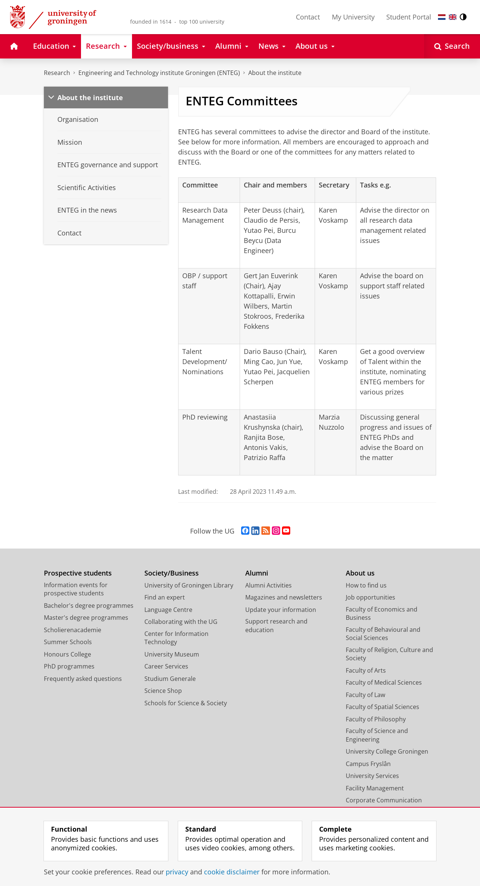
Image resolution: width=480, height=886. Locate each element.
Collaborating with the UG (181, 622)
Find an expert (164, 597)
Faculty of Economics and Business (381, 613)
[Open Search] (452, 46)
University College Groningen (387, 751)
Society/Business (171, 573)
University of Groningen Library (188, 585)
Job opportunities (370, 597)
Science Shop (163, 691)
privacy (177, 871)
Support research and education (276, 625)
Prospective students (78, 573)
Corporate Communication (384, 800)
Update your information (280, 610)
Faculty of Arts (366, 670)
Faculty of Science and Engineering (377, 735)
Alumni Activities (268, 585)
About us (360, 573)
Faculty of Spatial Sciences (382, 707)
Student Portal (408, 16)
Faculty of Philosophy (376, 719)
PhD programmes (69, 666)
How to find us (366, 585)
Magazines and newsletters (283, 597)
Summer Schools (68, 642)
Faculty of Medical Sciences (384, 682)
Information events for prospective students (76, 589)
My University (353, 16)
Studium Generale (170, 679)
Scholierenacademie (72, 630)
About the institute (275, 73)
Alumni (256, 573)
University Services (372, 776)
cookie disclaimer (232, 871)
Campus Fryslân (368, 764)
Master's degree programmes (86, 617)
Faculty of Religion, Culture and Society (389, 654)
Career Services (166, 666)
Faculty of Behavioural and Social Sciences (383, 633)
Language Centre (168, 610)
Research (57, 73)
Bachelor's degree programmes (89, 605)
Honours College (67, 654)
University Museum (171, 654)
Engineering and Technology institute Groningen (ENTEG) (159, 73)
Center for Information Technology (176, 638)
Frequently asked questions (83, 679)
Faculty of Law (365, 695)
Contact (308, 16)
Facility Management (375, 788)
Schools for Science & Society (185, 703)
